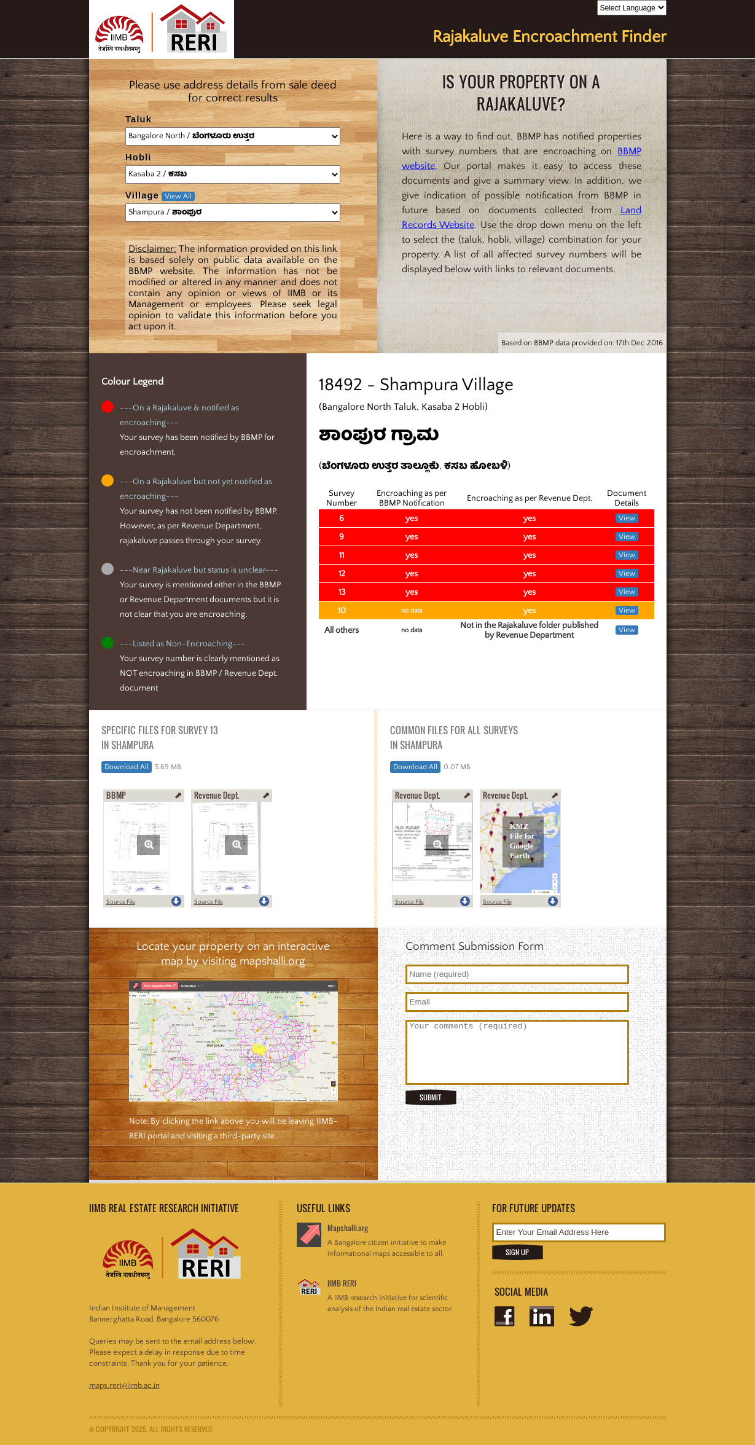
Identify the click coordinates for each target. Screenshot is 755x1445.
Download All (126, 767)
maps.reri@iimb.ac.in (124, 1385)
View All (178, 196)
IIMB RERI (341, 1283)
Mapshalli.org (347, 1228)
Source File (120, 902)
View (627, 518)
